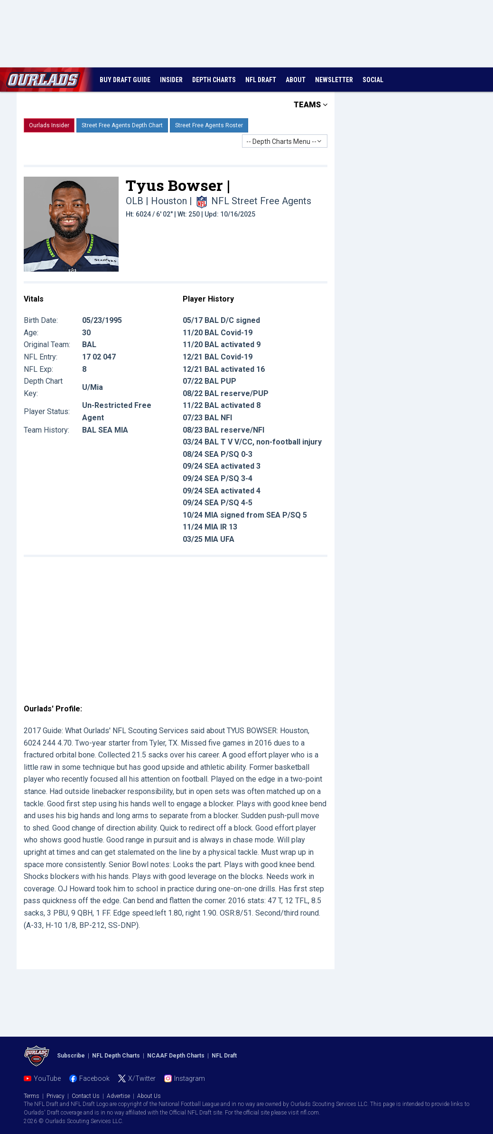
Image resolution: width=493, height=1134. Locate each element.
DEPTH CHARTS (214, 80)
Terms (31, 1096)
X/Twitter (142, 1078)
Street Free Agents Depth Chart (122, 125)
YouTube (47, 1078)
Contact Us (86, 1096)
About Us (149, 1096)
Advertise (118, 1096)
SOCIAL (373, 80)
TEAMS (310, 104)
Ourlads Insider (49, 125)
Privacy (56, 1096)
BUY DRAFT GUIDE (125, 80)
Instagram (189, 1078)
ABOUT (296, 80)
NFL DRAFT (260, 80)
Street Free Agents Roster (209, 125)
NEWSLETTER (334, 80)
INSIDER (171, 80)
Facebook (94, 1078)
